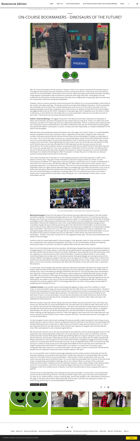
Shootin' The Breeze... (20, 9)
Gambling (43, 384)
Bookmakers (34, 384)
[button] (128, 3)
